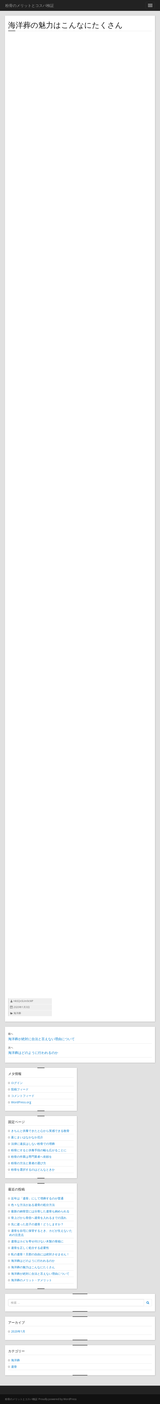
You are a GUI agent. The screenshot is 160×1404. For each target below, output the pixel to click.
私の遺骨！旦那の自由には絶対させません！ (40, 1254)
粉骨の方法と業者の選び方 (28, 1163)
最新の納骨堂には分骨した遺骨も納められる (40, 1211)
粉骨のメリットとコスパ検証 (21, 1399)
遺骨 (14, 1367)
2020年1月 (18, 1331)
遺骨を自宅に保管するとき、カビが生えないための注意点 (40, 1233)
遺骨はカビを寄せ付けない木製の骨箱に (37, 1241)
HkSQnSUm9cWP (23, 1001)
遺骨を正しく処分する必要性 (30, 1248)
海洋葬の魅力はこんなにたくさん (33, 1267)
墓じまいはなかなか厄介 (27, 1137)
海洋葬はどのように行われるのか (33, 1261)
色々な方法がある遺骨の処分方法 (33, 1205)
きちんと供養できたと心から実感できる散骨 (40, 1131)
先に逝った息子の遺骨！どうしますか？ (37, 1224)
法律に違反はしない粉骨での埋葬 (33, 1144)
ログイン (17, 1083)
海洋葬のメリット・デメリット (31, 1280)
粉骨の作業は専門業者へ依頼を (31, 1157)
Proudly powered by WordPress (57, 1399)
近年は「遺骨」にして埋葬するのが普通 (37, 1198)
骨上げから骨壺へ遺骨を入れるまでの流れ (38, 1218)
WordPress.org (21, 1102)
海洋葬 (17, 1013)
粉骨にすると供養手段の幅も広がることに (38, 1150)
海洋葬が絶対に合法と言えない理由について (40, 1274)
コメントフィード (22, 1096)
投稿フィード (20, 1089)
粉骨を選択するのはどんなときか (33, 1169)
